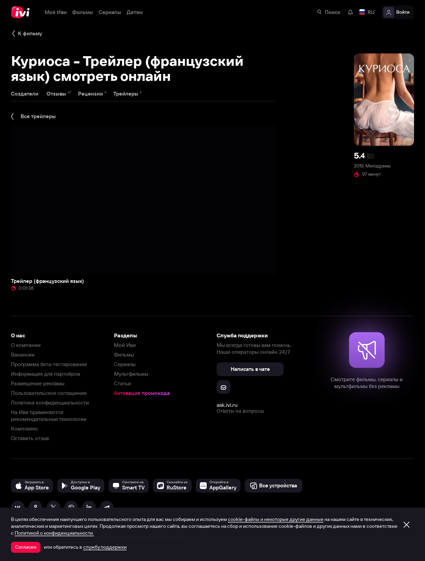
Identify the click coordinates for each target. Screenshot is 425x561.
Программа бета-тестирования (49, 364)
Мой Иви (125, 345)
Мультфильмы (131, 374)
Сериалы (125, 364)
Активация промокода (142, 393)
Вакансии (23, 355)
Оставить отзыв (30, 438)
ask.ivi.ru (227, 405)
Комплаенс (24, 429)
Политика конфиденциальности (50, 403)
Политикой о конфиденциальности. (54, 533)
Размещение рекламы (37, 383)
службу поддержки (105, 547)
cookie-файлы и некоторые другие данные (275, 519)
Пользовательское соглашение (49, 393)
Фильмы (124, 355)
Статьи (122, 383)
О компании (26, 345)
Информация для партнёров (45, 374)
